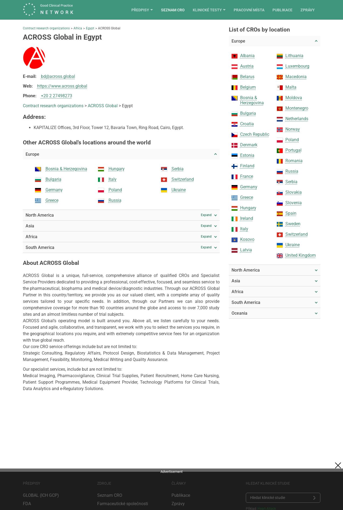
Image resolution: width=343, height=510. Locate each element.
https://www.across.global (62, 86)
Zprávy (313, 10)
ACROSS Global (103, 105)
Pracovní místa (254, 10)
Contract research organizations (46, 28)
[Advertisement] (172, 487)
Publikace (288, 10)
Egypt (90, 28)
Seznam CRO (178, 10)
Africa (78, 28)
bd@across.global (58, 76)
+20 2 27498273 (56, 95)
